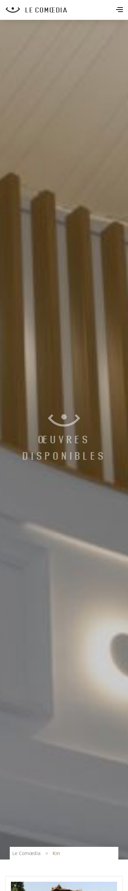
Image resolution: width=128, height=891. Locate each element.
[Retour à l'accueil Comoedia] (66, 10)
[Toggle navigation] (120, 10)
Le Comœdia (26, 853)
